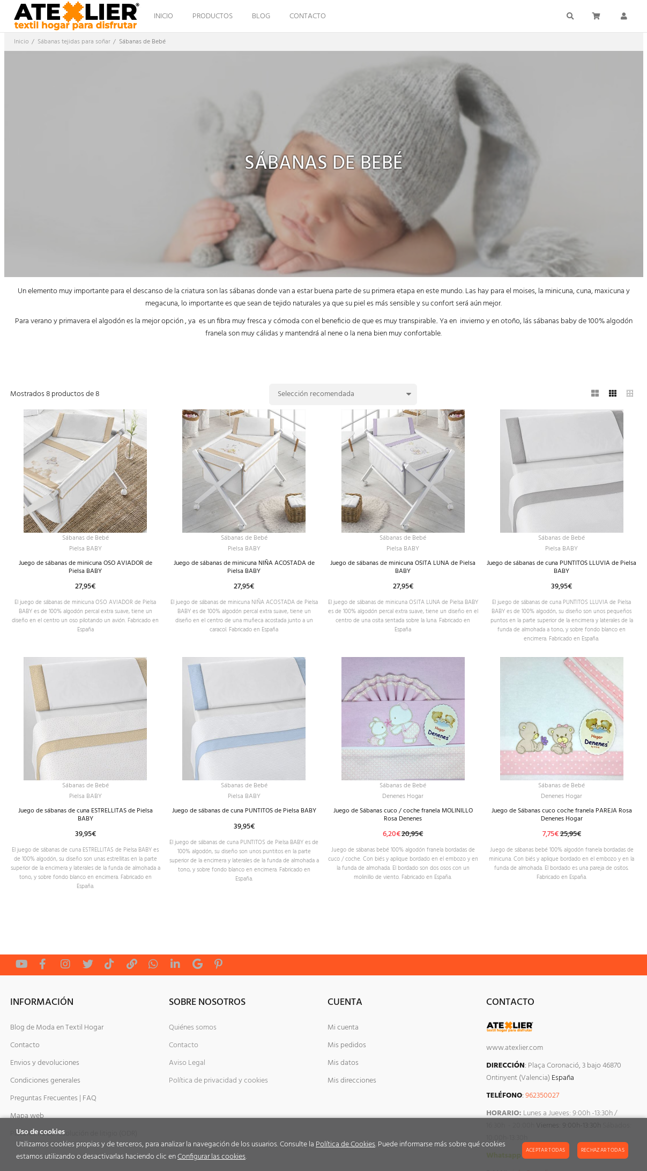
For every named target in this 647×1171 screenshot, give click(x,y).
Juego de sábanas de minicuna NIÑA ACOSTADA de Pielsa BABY (244, 571)
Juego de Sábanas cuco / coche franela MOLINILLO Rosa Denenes (403, 845)
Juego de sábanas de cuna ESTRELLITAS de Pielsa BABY (85, 845)
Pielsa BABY (85, 551)
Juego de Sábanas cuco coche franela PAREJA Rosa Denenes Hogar (561, 845)
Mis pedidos (347, 1086)
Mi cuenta (343, 1069)
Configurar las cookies (211, 1157)
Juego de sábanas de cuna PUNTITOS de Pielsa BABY (244, 845)
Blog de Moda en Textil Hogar (56, 1069)
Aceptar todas (546, 1150)
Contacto (25, 1086)
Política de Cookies (345, 1144)
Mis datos (343, 1104)
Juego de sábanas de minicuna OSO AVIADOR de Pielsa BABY (85, 571)
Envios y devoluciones (44, 1104)
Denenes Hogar (403, 825)
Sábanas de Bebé (85, 539)
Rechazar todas (602, 1150)
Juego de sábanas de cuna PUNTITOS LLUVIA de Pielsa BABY (561, 571)
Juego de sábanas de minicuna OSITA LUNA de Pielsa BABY (403, 571)
